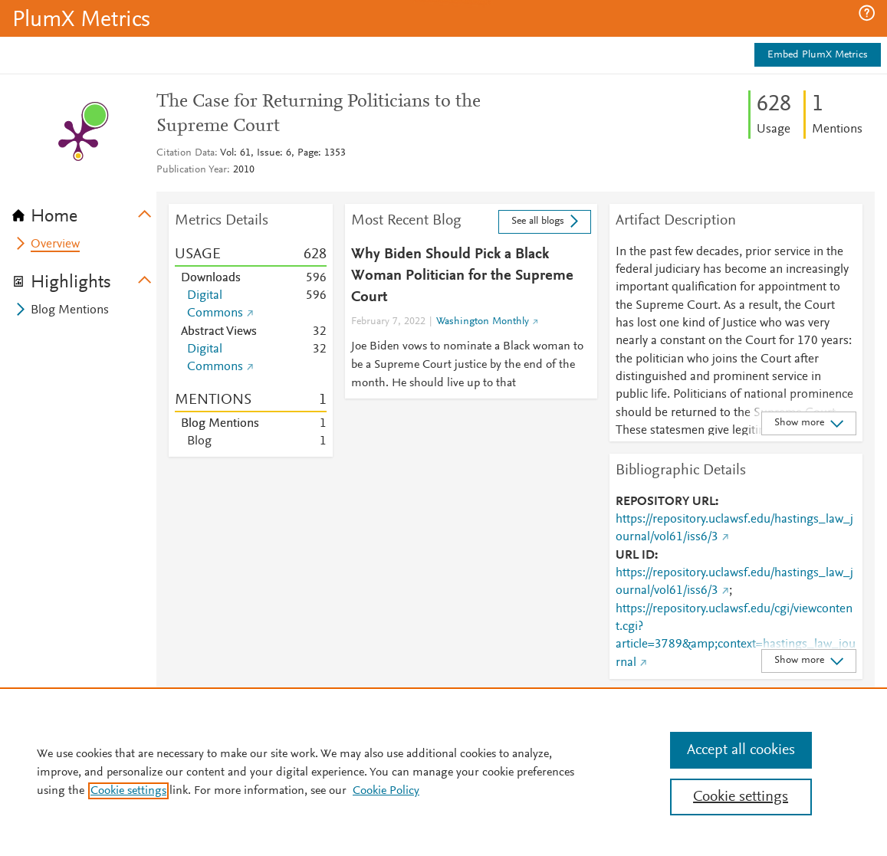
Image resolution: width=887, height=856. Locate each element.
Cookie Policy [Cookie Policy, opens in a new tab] (386, 791)
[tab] (84, 211)
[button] (867, 13)
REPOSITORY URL (665, 502)
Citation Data (185, 153)
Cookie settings (128, 791)
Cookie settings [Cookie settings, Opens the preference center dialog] (740, 797)
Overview (55, 244)
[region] (443, 771)
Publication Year (191, 170)
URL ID (635, 555)
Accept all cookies (741, 750)
